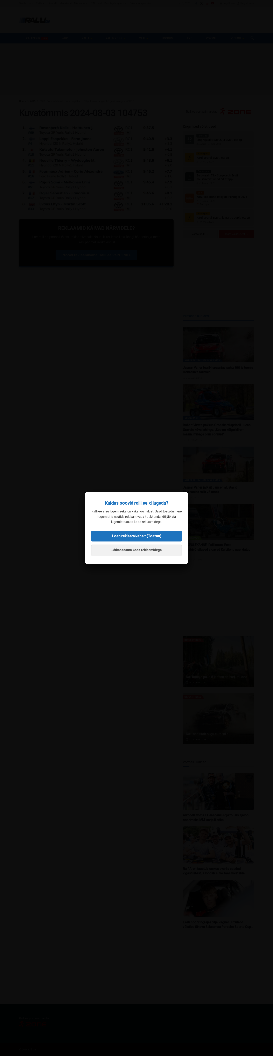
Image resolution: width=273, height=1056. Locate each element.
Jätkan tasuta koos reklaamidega (136, 550)
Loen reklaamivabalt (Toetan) (136, 536)
